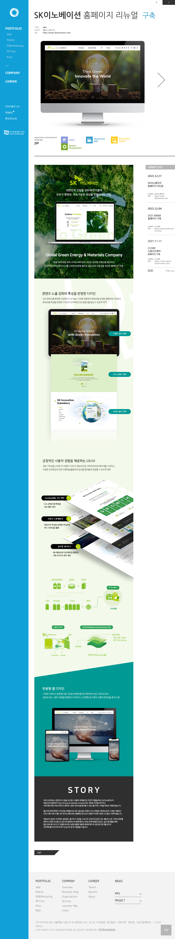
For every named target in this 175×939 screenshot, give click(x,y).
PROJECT (120, 900)
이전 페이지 (156, 2)
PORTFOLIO (13, 28)
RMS (117, 893)
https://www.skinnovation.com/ (57, 32)
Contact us (12, 106)
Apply (9, 112)
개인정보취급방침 (106, 929)
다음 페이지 (169, 2)
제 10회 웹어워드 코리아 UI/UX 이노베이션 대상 (14, 133)
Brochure (11, 118)
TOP (166, 930)
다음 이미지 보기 (161, 80)
